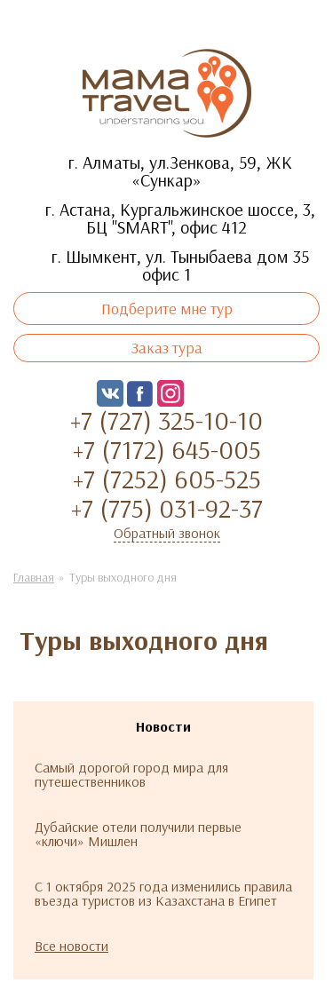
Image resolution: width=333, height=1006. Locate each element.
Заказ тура (166, 347)
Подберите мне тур (167, 308)
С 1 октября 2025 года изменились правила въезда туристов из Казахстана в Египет (163, 893)
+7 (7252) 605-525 (167, 478)
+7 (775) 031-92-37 (167, 508)
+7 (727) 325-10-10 (166, 420)
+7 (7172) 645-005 (167, 449)
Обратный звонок (167, 533)
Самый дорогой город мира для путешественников (131, 774)
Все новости (71, 946)
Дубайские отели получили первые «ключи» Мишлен (138, 834)
